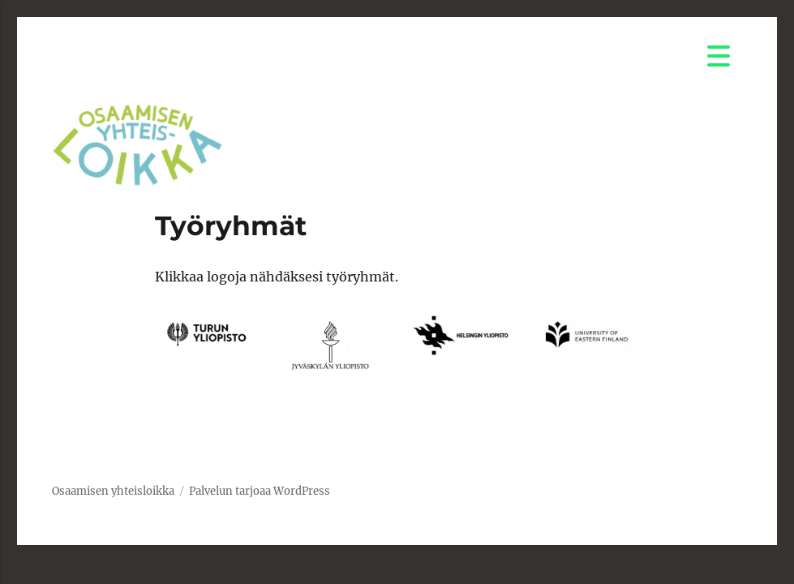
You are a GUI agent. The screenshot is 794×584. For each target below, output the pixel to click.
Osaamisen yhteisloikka (113, 491)
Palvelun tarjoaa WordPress (259, 491)
